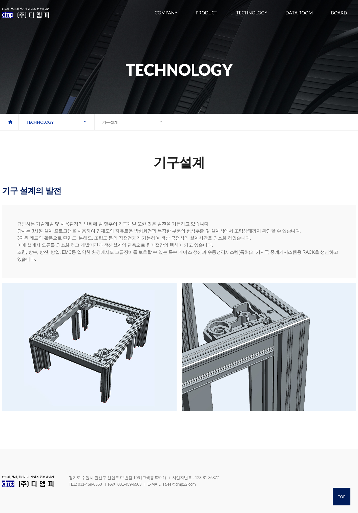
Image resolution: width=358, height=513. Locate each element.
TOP (342, 496)
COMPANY (166, 12)
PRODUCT (207, 12)
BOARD (339, 12)
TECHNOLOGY (251, 12)
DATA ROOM (299, 12)
